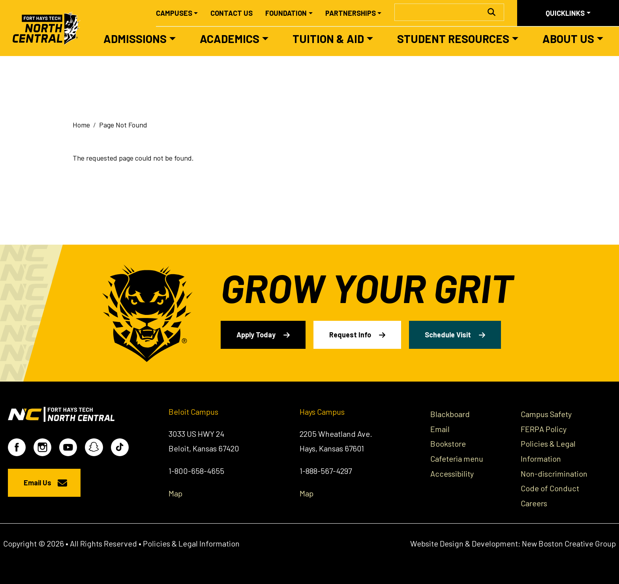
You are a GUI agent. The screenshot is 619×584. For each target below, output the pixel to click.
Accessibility (452, 473)
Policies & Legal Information (191, 543)
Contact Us (231, 13)
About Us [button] (568, 38)
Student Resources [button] (453, 38)
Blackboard (450, 414)
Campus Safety (546, 414)
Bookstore (448, 443)
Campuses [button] (174, 13)
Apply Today (256, 334)
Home (81, 124)
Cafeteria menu (456, 458)
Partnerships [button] (350, 13)
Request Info (350, 334)
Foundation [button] (286, 13)
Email (440, 429)
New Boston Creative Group (569, 543)
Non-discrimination (554, 473)
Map (175, 493)
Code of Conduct (550, 488)
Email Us (37, 482)
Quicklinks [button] (565, 13)
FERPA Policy (543, 429)
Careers (534, 503)
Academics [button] (229, 38)
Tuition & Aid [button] (328, 38)
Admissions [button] (135, 38)
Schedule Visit (448, 334)
